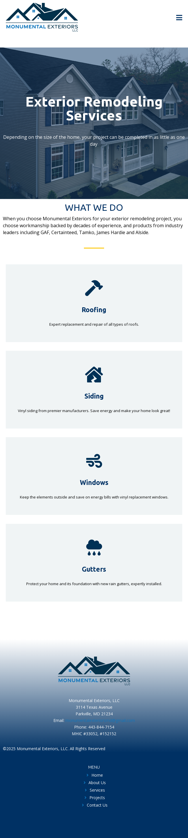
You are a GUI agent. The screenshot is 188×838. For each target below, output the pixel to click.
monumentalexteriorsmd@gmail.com (100, 720)
